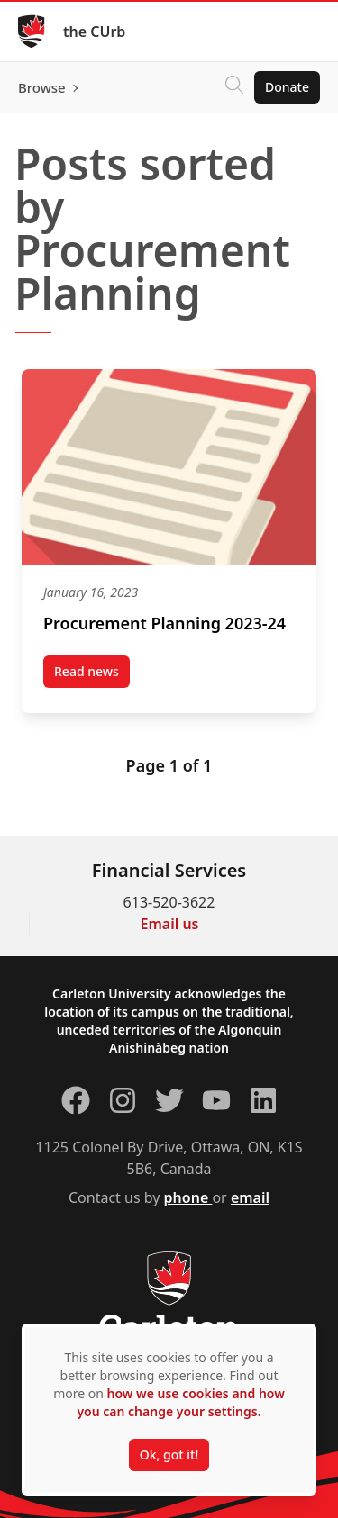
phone (188, 1197)
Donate (287, 86)
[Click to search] (234, 87)
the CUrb (94, 32)
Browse (42, 87)
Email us (170, 924)
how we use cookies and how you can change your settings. (180, 1402)
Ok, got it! (169, 1454)
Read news (92, 675)
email (250, 1197)
